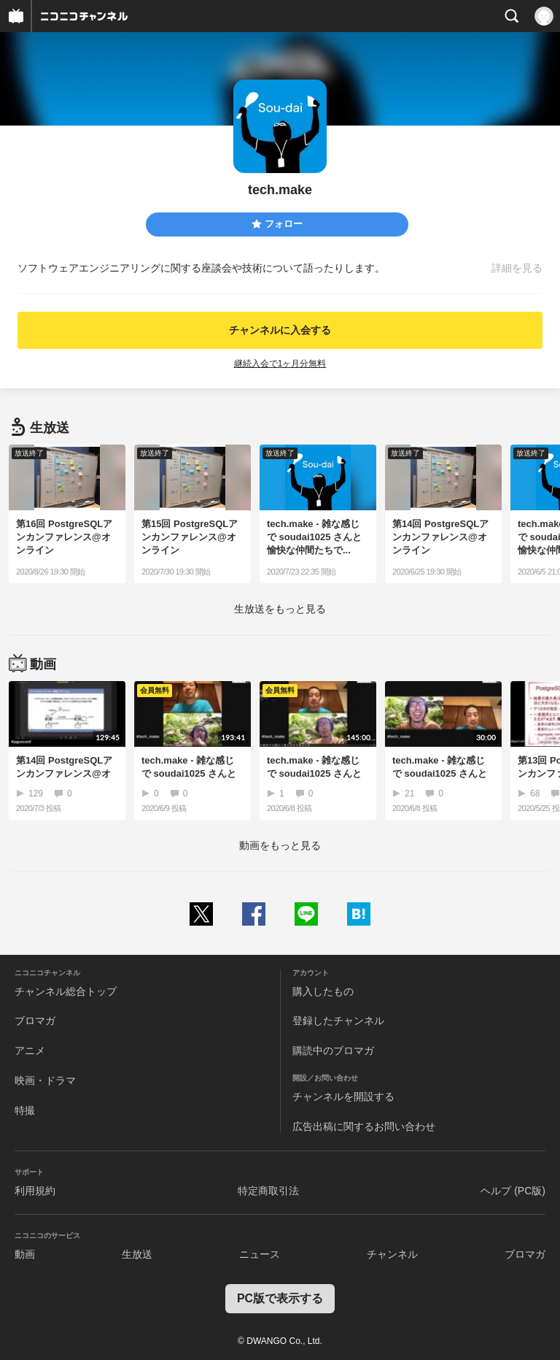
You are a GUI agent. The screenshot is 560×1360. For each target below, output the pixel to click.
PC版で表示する (280, 1298)
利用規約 (35, 1190)
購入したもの (323, 991)
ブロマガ (35, 1020)
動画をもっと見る (280, 845)
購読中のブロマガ (333, 1050)
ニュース (259, 1254)
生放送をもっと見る (280, 609)
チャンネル (392, 1254)
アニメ (30, 1050)
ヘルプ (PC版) (513, 1190)
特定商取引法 (268, 1190)
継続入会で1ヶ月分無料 (280, 363)
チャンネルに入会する (280, 330)
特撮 (25, 1110)
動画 (25, 1254)
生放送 (137, 1254)
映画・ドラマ (45, 1080)
